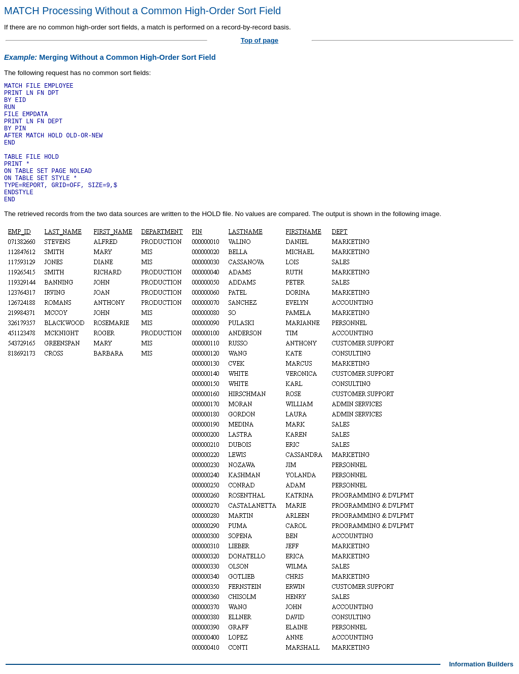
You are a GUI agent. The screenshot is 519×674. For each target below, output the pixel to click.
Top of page (260, 40)
